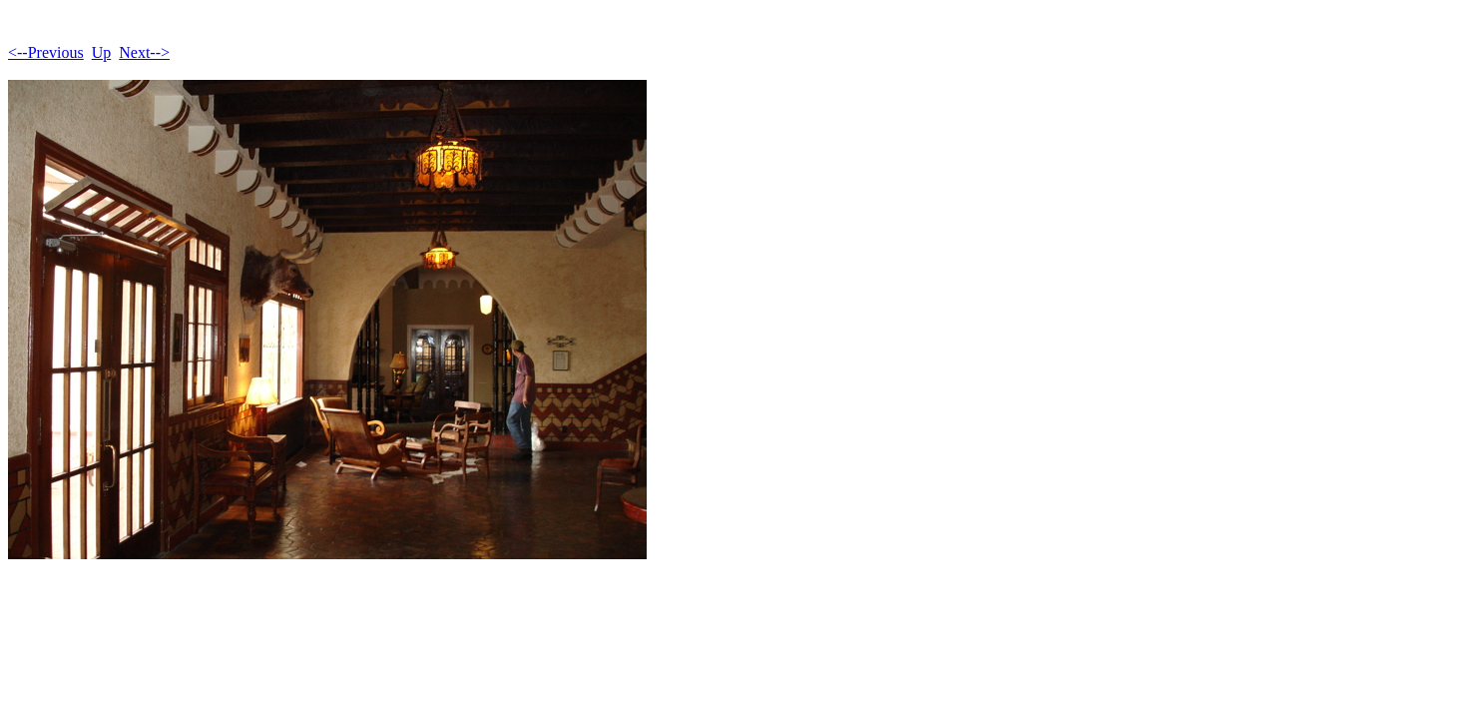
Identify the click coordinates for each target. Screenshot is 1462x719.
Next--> (144, 52)
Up (102, 52)
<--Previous (46, 52)
